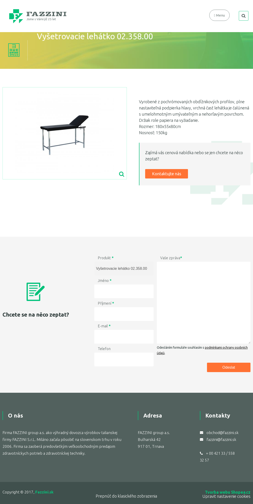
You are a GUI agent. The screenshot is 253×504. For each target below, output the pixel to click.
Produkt (106, 258)
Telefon (104, 349)
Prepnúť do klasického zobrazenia (126, 496)
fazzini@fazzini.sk (221, 439)
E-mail (104, 326)
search (243, 16)
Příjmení (106, 303)
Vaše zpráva (171, 258)
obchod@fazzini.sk (223, 432)
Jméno (105, 280)
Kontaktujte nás (166, 173)
